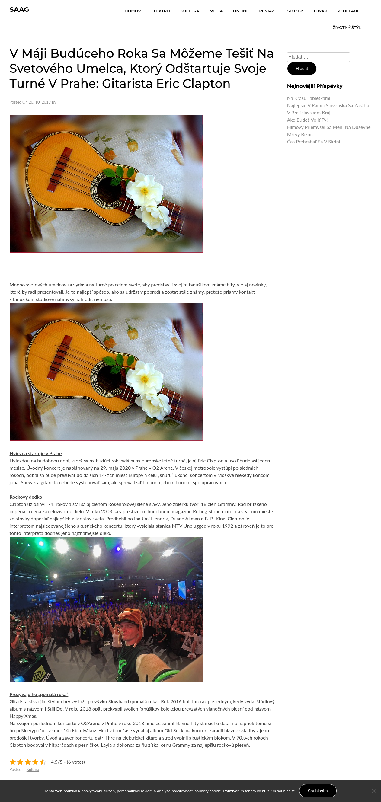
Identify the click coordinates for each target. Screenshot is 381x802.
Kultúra (33, 769)
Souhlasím (318, 790)
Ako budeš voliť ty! (307, 120)
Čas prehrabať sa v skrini (313, 141)
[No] (373, 791)
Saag (19, 9)
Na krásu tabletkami (308, 98)
